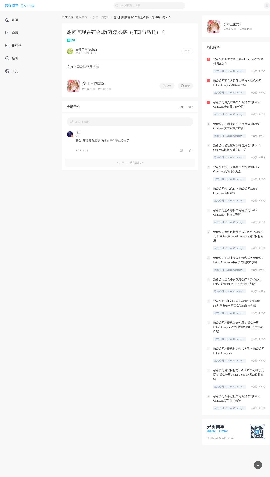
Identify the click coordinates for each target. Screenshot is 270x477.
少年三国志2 (100, 17)
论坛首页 (81, 17)
